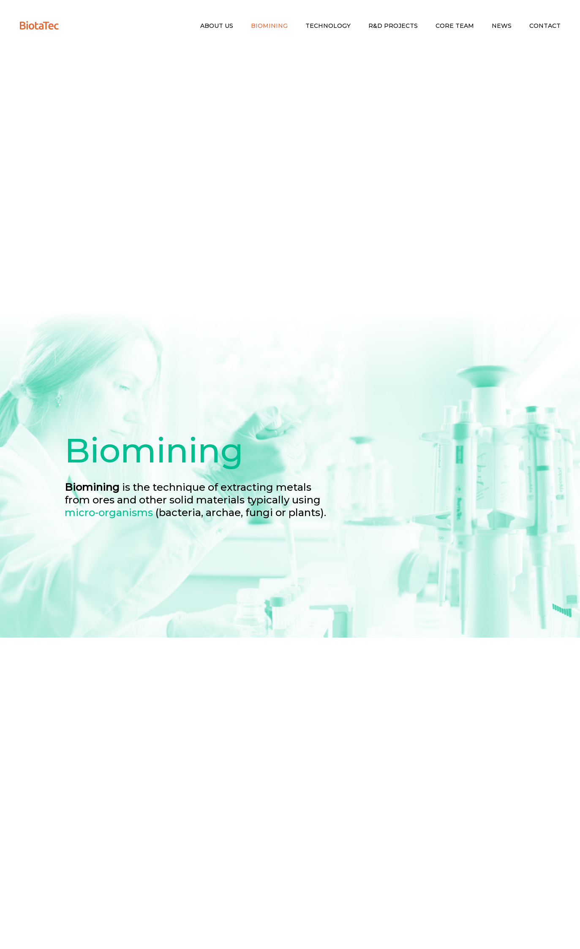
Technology (328, 26)
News (502, 26)
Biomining (269, 26)
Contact (545, 26)
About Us (216, 26)
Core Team (455, 26)
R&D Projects (393, 26)
